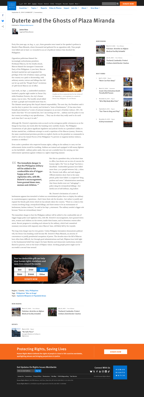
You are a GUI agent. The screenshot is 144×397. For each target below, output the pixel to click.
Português (58, 4)
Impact (66, 8)
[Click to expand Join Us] (75, 8)
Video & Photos (55, 8)
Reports (44, 8)
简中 (25, 4)
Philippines (34, 290)
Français (40, 4)
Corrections (28, 376)
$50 (19, 269)
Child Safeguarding (63, 376)
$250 (42, 269)
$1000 (31, 274)
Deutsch (46, 4)
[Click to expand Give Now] (95, 8)
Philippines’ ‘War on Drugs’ (26, 293)
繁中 (29, 4)
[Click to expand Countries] (24, 8)
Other (42, 274)
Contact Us (21, 376)
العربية (21, 4)
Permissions (46, 376)
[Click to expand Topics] (35, 8)
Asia (27, 290)
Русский (65, 4)
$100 (31, 269)
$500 (19, 274)
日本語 (52, 4)
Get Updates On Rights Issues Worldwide (36, 367)
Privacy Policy (37, 376)
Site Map (53, 376)
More (78, 4)
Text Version (73, 376)
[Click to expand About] (85, 8)
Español (71, 4)
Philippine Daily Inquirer (26, 25)
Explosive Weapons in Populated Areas (31, 295)
